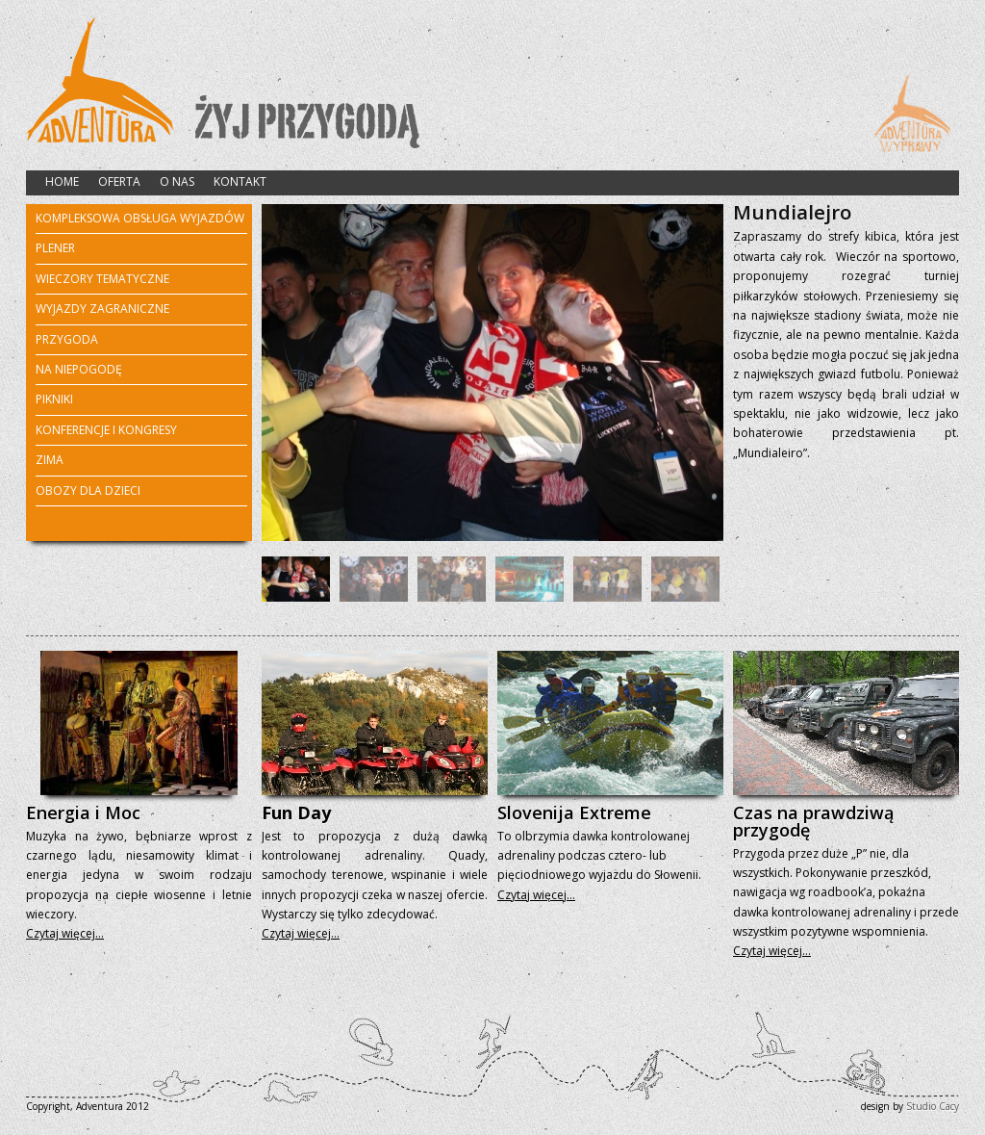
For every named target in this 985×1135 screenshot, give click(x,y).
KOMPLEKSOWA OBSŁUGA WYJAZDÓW (140, 218)
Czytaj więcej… (65, 933)
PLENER (55, 249)
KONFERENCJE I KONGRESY (106, 430)
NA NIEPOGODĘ (79, 369)
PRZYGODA (67, 340)
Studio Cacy (932, 1106)
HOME (62, 181)
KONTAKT (240, 181)
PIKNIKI (54, 399)
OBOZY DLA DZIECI (88, 490)
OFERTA (119, 181)
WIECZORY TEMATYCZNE (102, 280)
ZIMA (49, 461)
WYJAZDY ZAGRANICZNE (102, 310)
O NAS (177, 181)
